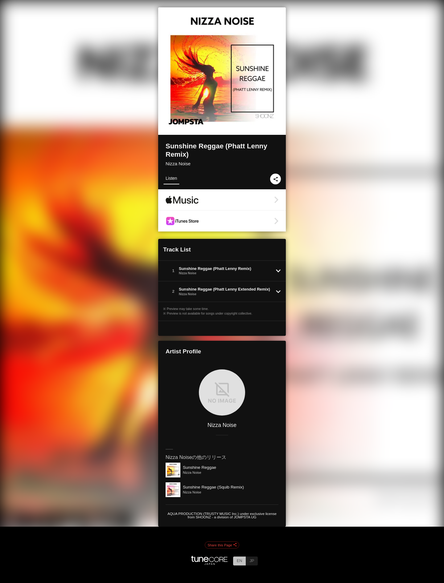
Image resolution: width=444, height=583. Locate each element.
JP (251, 560)
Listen (171, 178)
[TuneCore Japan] (209, 563)
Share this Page (222, 545)
